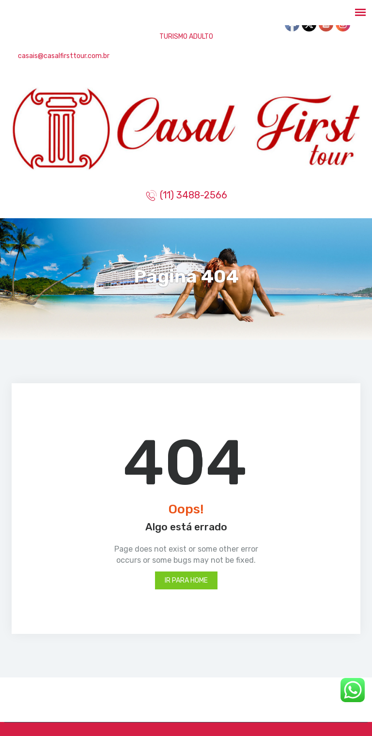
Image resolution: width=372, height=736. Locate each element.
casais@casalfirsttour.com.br (62, 56)
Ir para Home (186, 580)
